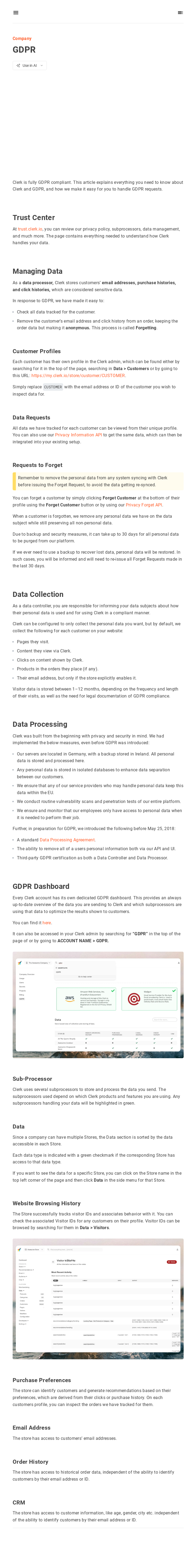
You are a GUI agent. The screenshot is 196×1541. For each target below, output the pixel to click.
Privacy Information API (78, 435)
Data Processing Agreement (67, 839)
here (46, 922)
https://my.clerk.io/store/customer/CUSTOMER (78, 375)
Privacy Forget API (144, 504)
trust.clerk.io (30, 229)
